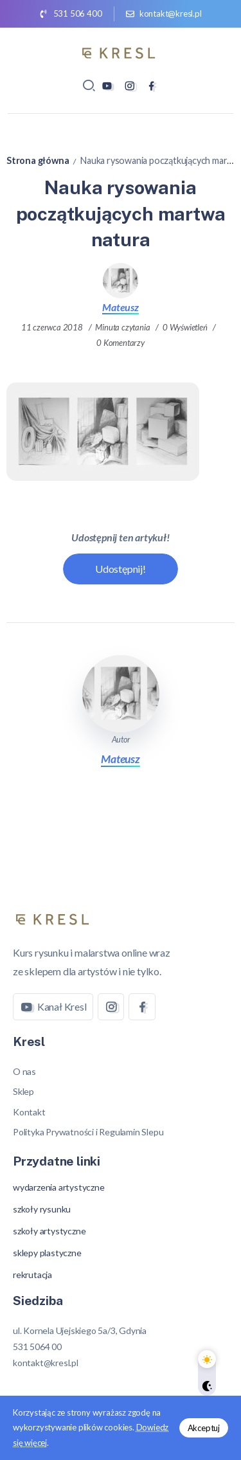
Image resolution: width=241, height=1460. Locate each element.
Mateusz (120, 307)
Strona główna (37, 160)
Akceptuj (204, 1428)
